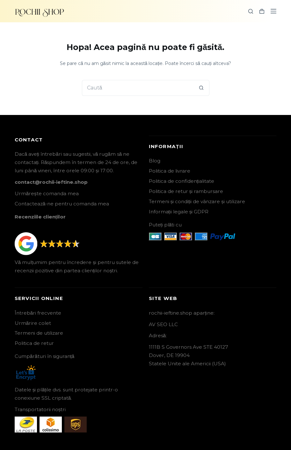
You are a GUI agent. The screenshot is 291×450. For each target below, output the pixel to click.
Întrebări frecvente (38, 313)
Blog (154, 161)
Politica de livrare (169, 171)
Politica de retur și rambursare (186, 191)
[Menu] (273, 11)
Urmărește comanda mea (47, 193)
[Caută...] (137, 88)
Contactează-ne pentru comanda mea (62, 204)
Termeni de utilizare (39, 333)
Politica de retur (34, 343)
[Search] (250, 11)
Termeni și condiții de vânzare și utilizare (197, 201)
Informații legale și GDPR (179, 212)
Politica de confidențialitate (181, 181)
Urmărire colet (33, 323)
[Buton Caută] (201, 88)
